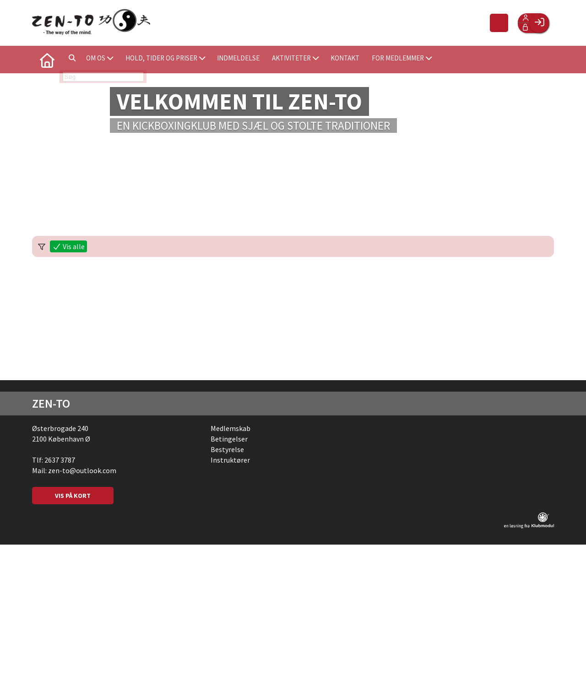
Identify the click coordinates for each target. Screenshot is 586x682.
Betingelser (229, 438)
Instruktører (230, 459)
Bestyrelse (227, 449)
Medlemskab (230, 428)
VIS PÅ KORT (73, 495)
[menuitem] (46, 59)
